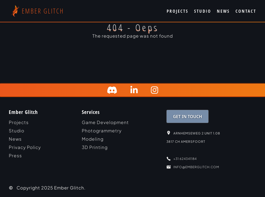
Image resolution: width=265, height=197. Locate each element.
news (15, 139)
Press (15, 155)
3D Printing (95, 147)
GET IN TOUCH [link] (187, 116)
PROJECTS (177, 11)
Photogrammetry (102, 130)
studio (16, 130)
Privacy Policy (25, 147)
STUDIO (202, 11)
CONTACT (245, 11)
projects (19, 122)
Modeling (93, 139)
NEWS (223, 11)
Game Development (105, 122)
